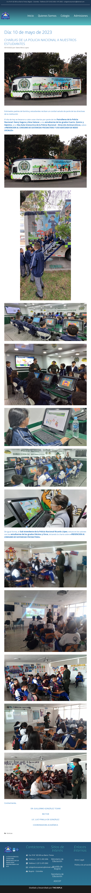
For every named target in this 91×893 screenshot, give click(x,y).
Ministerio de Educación (57, 860)
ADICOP (57, 881)
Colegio (65, 15)
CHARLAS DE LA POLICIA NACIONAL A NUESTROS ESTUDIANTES (40, 42)
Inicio (31, 15)
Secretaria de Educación (57, 875)
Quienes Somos (47, 15)
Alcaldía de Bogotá (57, 867)
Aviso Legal (79, 860)
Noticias (9, 833)
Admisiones (81, 15)
